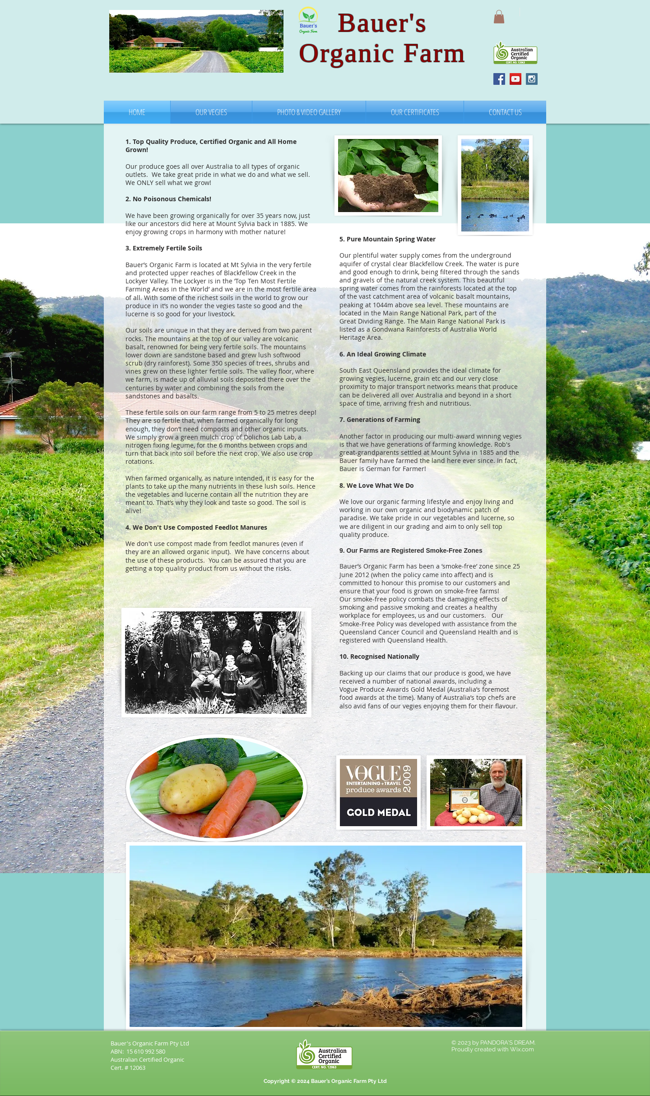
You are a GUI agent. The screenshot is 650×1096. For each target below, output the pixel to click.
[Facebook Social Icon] (499, 79)
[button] (499, 16)
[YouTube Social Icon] (515, 79)
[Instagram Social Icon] (532, 79)
